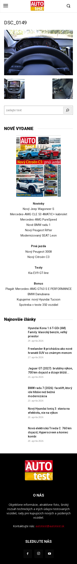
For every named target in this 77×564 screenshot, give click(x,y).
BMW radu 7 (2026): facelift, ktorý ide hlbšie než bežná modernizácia (50, 392)
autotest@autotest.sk (50, 526)
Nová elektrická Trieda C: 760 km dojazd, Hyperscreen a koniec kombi (50, 432)
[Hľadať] (67, 110)
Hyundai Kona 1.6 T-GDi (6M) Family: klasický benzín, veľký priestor (47, 332)
